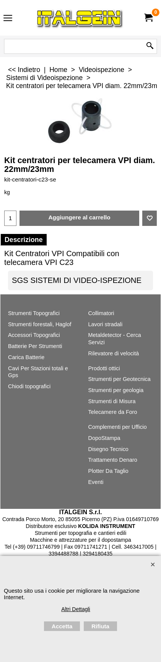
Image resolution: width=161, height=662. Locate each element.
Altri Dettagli (75, 609)
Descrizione (24, 240)
